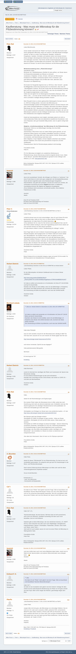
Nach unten (9, 38)
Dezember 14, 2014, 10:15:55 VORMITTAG (34, 365)
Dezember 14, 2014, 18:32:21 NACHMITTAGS (35, 453)
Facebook (33, 629)
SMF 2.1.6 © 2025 (8, 652)
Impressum (68, 8)
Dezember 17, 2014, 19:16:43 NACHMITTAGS (35, 599)
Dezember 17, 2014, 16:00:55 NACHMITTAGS (35, 574)
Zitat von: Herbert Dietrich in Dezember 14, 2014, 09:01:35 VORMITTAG (45, 306)
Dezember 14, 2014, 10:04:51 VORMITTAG (34, 303)
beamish (10, 170)
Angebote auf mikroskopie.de (56, 8)
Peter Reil (10, 44)
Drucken (67, 38)
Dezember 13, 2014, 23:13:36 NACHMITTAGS (35, 44)
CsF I (8, 487)
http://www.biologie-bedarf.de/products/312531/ (37, 339)
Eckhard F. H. (11, 574)
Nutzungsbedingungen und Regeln (57, 652)
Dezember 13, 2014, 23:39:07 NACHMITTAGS (35, 208)
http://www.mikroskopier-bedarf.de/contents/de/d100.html (40, 413)
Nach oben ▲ (69, 652)
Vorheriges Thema (53, 33)
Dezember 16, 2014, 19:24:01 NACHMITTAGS (35, 507)
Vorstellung (26, 359)
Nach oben (9, 633)
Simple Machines (17, 652)
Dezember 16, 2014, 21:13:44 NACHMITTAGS (35, 548)
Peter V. (9, 209)
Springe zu (44, 641)
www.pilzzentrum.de (40, 158)
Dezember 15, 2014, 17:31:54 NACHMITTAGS (35, 486)
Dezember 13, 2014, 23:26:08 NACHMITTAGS (35, 170)
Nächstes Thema (65, 33)
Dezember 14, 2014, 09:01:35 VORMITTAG (34, 263)
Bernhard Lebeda (13, 303)
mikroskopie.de (42, 8)
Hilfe (47, 652)
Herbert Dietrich (12, 264)
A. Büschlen (11, 454)
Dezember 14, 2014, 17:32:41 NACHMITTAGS (35, 391)
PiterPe (9, 599)
